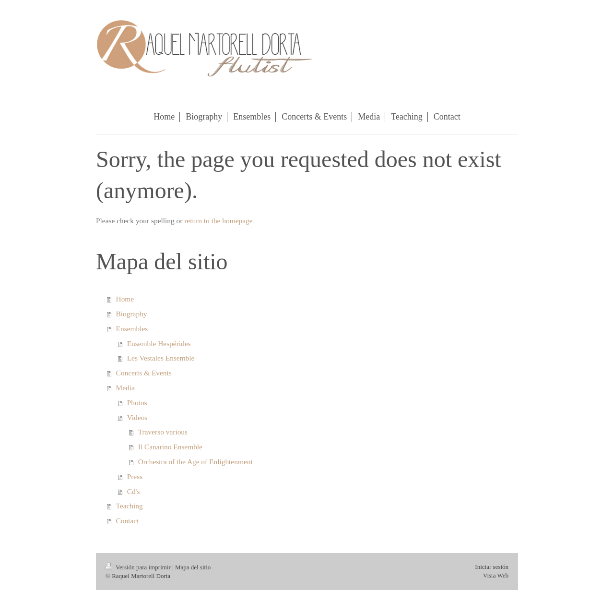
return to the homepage (218, 221)
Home (125, 299)
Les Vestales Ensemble (161, 358)
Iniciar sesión (491, 566)
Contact (127, 521)
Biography (131, 314)
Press (135, 476)
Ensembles (132, 329)
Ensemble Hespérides (159, 343)
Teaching (129, 506)
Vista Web (495, 575)
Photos (137, 402)
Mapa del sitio (193, 567)
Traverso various (163, 432)
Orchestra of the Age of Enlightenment (195, 462)
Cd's (133, 491)
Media (125, 388)
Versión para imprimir (139, 567)
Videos (137, 417)
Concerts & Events (144, 373)
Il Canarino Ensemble (170, 447)
